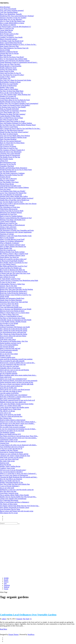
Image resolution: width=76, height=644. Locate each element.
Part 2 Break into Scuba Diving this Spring (13, 330)
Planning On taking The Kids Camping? (12, 114)
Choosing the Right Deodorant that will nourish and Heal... (18, 477)
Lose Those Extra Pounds (8, 9)
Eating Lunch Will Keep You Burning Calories (15, 60)
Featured (19, 619)
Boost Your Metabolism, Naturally (11, 14)
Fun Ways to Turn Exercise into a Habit (12, 318)
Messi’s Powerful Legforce (8, 39)
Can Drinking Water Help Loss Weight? (12, 191)
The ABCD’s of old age (7, 411)
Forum (6, 589)
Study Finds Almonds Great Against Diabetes (14, 187)
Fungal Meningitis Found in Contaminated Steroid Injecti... (19, 62)
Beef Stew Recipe (5, 55)
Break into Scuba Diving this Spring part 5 (13, 291)
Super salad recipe (6, 377)
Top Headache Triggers (7, 432)
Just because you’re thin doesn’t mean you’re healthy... (17, 423)
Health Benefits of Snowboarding (10, 66)
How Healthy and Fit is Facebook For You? (14, 262)
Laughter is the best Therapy (9, 450)
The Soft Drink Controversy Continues (12, 173)
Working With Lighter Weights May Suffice (14, 196)
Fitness (6, 582)
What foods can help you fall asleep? (11, 457)
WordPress (31, 634)
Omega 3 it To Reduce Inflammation (11, 241)
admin (4, 619)
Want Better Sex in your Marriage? (11, 19)
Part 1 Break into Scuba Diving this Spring (13, 334)
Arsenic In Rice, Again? (7, 76)
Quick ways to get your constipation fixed (13, 379)
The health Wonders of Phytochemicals (12, 225)
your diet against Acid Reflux (9, 393)
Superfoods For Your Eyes (8, 214)
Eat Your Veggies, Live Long (9, 305)
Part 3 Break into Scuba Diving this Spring (13, 329)
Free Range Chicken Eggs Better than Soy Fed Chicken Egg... (19, 506)
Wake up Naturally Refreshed (9, 109)
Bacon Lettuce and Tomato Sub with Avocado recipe (16, 511)
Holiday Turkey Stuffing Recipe (10, 466)
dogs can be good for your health (10, 414)
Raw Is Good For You (7, 28)
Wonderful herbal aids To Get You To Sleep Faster (16, 169)
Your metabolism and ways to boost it (12, 447)
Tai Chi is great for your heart (9, 366)
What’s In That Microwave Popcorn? (11, 130)
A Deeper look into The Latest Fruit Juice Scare (15, 273)
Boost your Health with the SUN (10, 434)
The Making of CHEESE (8, 25)
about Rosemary (5, 7)
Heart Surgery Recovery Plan (9, 46)
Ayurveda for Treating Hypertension (11, 452)
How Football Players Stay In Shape (11, 118)
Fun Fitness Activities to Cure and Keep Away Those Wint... (19, 436)
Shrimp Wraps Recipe (7, 184)
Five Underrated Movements (9, 500)
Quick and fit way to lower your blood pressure (15, 389)
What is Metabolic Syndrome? (9, 243)
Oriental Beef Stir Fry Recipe (9, 53)
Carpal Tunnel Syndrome (8, 221)
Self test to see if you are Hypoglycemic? (13, 470)
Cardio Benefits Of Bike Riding (10, 116)
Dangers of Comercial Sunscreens (10, 287)
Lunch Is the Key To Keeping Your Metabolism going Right (19, 280)
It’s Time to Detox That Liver (9, 314)
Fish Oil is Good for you (8, 250)
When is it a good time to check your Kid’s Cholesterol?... (18, 473)
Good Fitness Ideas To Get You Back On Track (15, 100)
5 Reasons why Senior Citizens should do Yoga (15, 455)
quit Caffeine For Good (7, 277)
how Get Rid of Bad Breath (8, 275)
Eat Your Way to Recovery (8, 178)
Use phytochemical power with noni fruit (13, 332)
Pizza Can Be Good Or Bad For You (11, 93)
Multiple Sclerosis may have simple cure (13, 402)
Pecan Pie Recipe (5, 464)
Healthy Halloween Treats (8, 68)
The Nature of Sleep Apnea (8, 504)
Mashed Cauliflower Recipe (9, 51)
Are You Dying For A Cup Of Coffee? (12, 75)
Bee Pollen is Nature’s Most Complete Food (14, 253)
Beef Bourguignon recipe (8, 162)
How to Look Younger (7, 237)
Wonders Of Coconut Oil (8, 96)
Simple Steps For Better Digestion (11, 300)
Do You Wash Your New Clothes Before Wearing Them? (18, 125)
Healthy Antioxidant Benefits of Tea (11, 482)
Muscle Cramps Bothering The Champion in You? (16, 218)
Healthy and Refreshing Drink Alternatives (13, 168)
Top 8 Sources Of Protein (8, 146)
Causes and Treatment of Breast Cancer (12, 245)
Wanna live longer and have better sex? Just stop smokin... (18, 438)
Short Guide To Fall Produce (9, 89)
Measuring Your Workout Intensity (11, 212)
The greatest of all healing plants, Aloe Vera (14, 341)
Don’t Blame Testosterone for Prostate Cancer (14, 507)
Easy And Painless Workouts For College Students (16, 123)
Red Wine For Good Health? (9, 84)
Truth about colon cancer (8, 339)
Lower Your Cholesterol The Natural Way (13, 193)
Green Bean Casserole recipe (9, 493)
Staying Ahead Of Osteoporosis (10, 155)
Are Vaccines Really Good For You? (11, 202)
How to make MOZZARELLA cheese (12, 23)
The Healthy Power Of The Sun (10, 157)
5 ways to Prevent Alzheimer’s (9, 486)
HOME (6, 578)
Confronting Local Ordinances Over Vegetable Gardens (28, 614)
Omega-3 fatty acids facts (8, 227)
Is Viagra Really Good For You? (10, 278)
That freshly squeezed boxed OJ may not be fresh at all (17, 400)
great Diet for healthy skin (8, 388)
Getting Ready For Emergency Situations (13, 110)
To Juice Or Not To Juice (8, 282)
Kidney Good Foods (6, 337)
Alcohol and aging (6, 352)
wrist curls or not (5, 413)
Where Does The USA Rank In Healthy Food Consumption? (19, 103)
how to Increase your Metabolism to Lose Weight (15, 309)
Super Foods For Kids (7, 71)
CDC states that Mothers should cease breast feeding (16, 404)
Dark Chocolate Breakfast (8, 139)
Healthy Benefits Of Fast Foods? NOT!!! (13, 101)
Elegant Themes (13, 634)
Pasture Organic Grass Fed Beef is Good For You (15, 295)
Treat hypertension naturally (9, 350)
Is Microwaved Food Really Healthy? (12, 261)
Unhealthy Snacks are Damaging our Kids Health (15, 320)
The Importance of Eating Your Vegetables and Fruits (17, 230)
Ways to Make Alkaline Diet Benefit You (13, 246)
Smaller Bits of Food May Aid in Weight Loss (14, 200)
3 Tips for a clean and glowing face (11, 416)
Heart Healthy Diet (6, 248)
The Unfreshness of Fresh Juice (10, 207)
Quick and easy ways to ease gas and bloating (14, 370)
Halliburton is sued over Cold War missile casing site (17, 489)
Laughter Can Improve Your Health (11, 37)
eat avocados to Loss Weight (9, 323)
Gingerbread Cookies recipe (9, 439)
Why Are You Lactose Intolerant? (10, 141)
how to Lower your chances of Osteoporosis (14, 475)
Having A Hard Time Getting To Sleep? (12, 121)
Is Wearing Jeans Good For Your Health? (13, 107)
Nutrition (7, 585)
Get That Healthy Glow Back (9, 182)
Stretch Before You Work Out (9, 257)
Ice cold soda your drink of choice (11, 391)
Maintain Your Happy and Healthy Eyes (12, 219)
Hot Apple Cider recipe (7, 461)
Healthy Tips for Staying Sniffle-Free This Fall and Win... (18, 497)
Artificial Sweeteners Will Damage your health (15, 327)
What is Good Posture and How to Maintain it (14, 502)
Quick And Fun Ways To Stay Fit (10, 73)
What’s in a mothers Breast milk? (10, 405)
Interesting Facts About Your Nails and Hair (14, 302)
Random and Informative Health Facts (12, 298)
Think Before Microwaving (8, 209)
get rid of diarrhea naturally (8, 373)
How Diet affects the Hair (8, 491)
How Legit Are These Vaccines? (10, 64)
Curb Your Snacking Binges (9, 12)
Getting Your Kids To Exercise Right (11, 211)
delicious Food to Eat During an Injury (12, 311)
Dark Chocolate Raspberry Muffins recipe (13, 137)
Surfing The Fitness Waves (8, 69)
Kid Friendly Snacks (6, 159)
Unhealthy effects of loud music (10, 368)
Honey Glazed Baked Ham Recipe (11, 43)
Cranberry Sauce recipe (7, 468)
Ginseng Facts (4, 443)
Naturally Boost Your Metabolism (10, 152)
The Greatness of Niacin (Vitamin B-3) (12, 150)
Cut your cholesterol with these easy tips (13, 364)
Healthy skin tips (5, 355)
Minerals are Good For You (8, 223)
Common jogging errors (7, 357)
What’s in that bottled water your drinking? (13, 395)
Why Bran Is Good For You (9, 148)
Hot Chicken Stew (6, 418)
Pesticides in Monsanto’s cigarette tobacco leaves (15, 396)
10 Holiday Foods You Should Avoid (11, 41)
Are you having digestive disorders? (11, 472)
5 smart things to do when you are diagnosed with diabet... (18, 445)
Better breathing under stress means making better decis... (18, 375)
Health (6, 580)
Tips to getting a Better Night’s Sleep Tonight (14, 495)
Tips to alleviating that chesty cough (11, 425)
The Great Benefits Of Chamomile (11, 194)
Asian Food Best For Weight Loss (10, 268)
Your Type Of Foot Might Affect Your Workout (15, 135)
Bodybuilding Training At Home (10, 82)
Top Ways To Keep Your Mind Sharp (11, 91)
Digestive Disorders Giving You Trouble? (13, 17)
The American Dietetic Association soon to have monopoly (18, 380)
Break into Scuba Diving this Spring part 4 (13, 293)
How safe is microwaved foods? (10, 398)
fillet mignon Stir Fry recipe (9, 513)
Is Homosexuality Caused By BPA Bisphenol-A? (15, 26)
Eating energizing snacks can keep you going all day (16, 382)
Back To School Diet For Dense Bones (12, 143)
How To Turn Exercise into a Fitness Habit (13, 59)
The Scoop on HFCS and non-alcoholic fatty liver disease (18, 203)
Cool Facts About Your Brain (9, 304)
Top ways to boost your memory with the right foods (16, 384)
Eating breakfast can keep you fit (10, 343)
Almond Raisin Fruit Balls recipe (10, 186)
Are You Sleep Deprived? (8, 171)
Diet (5, 583)
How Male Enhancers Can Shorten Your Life (14, 48)
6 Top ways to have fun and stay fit (11, 448)
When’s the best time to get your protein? (13, 441)
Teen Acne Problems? (7, 35)
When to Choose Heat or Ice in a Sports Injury (14, 312)
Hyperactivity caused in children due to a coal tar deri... (17, 363)
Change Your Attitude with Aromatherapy (13, 498)
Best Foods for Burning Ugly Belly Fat (12, 270)
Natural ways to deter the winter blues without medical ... (18, 422)
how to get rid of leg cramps (9, 354)
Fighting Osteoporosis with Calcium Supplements (16, 232)
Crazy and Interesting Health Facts (11, 307)
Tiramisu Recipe (5, 177)
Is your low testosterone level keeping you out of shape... (18, 429)
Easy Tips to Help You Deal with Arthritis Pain (15, 484)
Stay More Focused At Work (9, 119)
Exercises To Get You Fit (8, 164)
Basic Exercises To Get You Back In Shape (13, 271)
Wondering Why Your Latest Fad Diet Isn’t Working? (17, 16)
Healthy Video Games (7, 87)
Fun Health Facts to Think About (10, 409)
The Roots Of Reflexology (8, 85)
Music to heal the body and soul (10, 348)
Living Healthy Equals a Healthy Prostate (13, 321)
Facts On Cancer (5, 189)
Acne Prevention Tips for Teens (10, 509)
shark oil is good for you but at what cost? (13, 259)
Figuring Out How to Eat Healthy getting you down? (16, 198)
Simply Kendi (4, 296)
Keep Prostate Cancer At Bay (9, 34)
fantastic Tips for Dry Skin (8, 286)
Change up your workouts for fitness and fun (14, 454)
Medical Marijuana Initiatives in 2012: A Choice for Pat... (18, 44)
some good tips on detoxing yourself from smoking (16, 359)
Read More (3, 629)
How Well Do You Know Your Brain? (12, 57)
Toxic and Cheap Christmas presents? (12, 10)
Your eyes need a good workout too (11, 386)
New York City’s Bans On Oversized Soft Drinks (15, 80)
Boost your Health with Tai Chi (10, 481)
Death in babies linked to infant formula (12, 420)
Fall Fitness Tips (5, 78)
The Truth (26, 619)
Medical (6, 587)
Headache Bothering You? (8, 228)
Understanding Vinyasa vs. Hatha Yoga (12, 284)
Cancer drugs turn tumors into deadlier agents (14, 407)
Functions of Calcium (7, 234)
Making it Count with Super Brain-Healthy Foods (15, 236)
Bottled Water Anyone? (7, 205)
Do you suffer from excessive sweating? (12, 427)
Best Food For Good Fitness (9, 127)
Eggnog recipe (4, 463)
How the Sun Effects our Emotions (11, 479)
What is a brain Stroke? (7, 180)
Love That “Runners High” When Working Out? (15, 94)
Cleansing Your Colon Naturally (10, 153)
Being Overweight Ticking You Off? (11, 175)
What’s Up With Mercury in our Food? (12, 239)
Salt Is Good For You (6, 144)
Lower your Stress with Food (9, 459)
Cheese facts (4, 160)
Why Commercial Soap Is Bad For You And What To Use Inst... (20, 128)
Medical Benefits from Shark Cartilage (12, 252)
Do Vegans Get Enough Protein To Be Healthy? (15, 105)
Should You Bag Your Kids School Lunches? (14, 132)
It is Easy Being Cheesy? (8, 264)
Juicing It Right (5, 50)
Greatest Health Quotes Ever (9, 98)
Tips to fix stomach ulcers (8, 371)
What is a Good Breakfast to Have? (11, 316)
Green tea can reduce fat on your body (12, 430)
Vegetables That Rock (7, 166)
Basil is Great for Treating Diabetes (11, 216)
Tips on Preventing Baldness (9, 345)
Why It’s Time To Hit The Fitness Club (12, 21)
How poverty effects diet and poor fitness (13, 336)
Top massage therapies (7, 346)
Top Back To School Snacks (9, 134)
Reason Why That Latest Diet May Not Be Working (16, 289)
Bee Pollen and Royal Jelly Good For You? (13, 266)
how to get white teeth (7, 488)
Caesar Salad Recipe (6, 30)
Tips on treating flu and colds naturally (12, 361)
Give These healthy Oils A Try (9, 112)
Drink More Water (6, 32)
